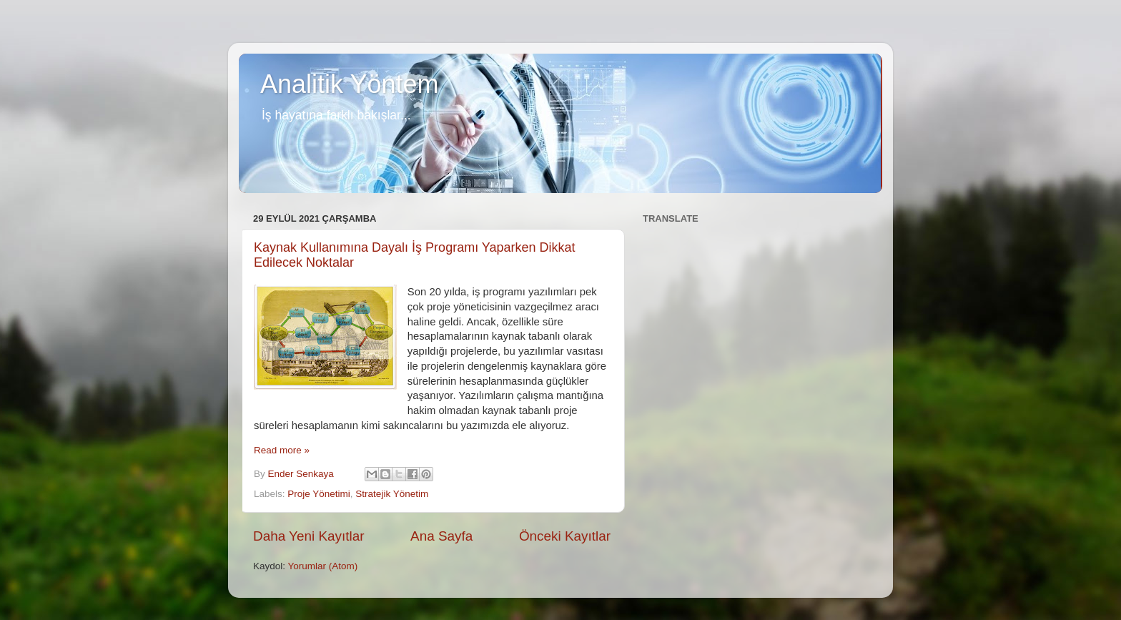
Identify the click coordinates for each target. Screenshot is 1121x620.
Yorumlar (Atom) (323, 566)
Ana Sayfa (441, 535)
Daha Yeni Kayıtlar (308, 535)
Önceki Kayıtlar (565, 535)
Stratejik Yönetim (391, 493)
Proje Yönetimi (318, 493)
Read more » (282, 450)
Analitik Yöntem (349, 84)
